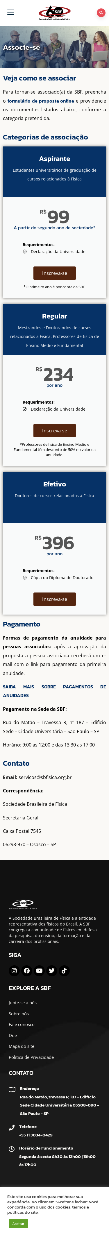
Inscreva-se (54, 273)
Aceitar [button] (18, 1224)
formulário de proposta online (41, 100)
